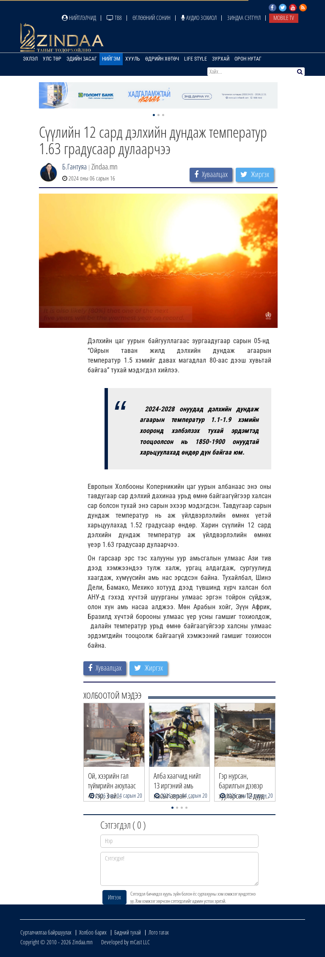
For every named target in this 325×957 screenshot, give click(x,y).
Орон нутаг (248, 59)
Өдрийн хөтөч (162, 59)
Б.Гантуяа (74, 166)
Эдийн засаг (81, 59)
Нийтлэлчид (79, 18)
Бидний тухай (127, 932)
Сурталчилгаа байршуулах (46, 932)
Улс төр (52, 59)
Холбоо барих (93, 932)
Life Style (195, 59)
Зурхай (220, 59)
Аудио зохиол (199, 18)
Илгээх (114, 897)
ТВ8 (114, 18)
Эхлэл (30, 59)
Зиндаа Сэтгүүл (244, 18)
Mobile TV (283, 18)
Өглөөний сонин (151, 18)
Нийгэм (111, 59)
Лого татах (159, 932)
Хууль (132, 59)
